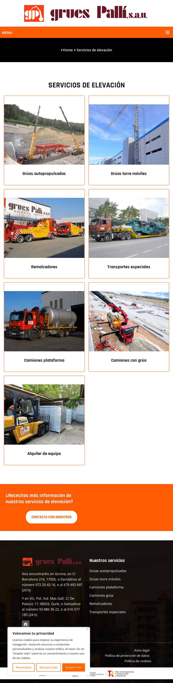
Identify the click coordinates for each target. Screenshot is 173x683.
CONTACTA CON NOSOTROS (51, 516)
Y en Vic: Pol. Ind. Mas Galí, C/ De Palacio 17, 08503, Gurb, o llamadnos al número (51, 603)
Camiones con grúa (128, 360)
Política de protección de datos (124, 655)
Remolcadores (44, 267)
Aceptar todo (74, 667)
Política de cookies (136, 660)
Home (68, 50)
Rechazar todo (49, 667)
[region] (48, 651)
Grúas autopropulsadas (44, 173)
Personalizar (23, 667)
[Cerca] (87, 629)
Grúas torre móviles (129, 173)
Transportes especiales (128, 267)
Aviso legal (141, 649)
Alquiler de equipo (44, 453)
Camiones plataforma (44, 360)
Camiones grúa (101, 595)
